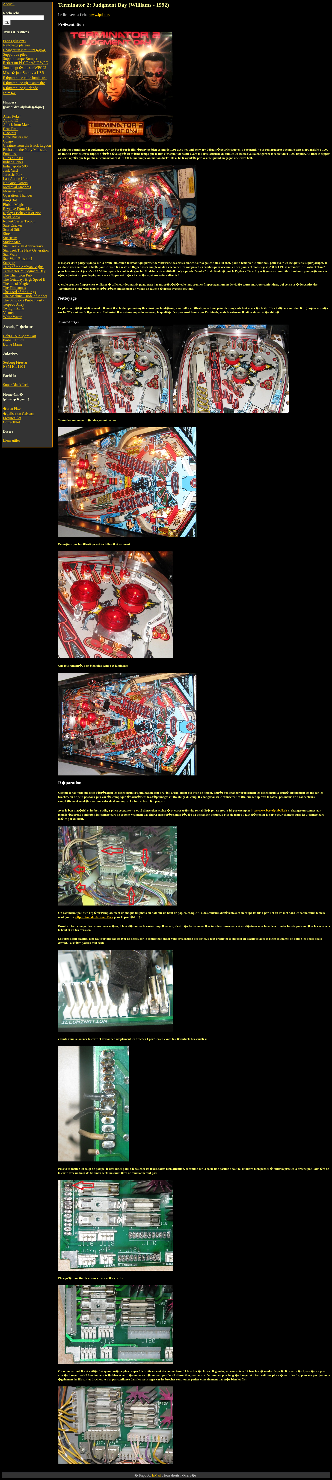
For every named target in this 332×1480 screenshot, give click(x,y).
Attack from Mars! (17, 125)
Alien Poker (12, 116)
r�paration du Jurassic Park (94, 917)
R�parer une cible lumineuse (25, 78)
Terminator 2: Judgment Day (24, 271)
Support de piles (15, 54)
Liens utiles (11, 440)
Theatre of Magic (16, 284)
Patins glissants (14, 41)
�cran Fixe (12, 408)
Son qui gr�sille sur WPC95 (24, 68)
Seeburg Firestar (15, 362)
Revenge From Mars (18, 209)
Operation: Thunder (17, 195)
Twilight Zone (13, 308)
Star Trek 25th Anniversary (23, 246)
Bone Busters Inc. (16, 137)
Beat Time (10, 129)
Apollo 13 (10, 120)
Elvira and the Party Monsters (25, 150)
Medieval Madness (17, 187)
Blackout (9, 133)
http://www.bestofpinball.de (269, 810)
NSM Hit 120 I (14, 366)
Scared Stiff (12, 229)
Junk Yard (10, 170)
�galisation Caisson (18, 414)
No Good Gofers (15, 183)
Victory (8, 313)
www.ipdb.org (99, 15)
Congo (8, 141)
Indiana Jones (13, 162)
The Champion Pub (17, 275)
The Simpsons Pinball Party (23, 300)
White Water (12, 317)
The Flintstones (14, 288)
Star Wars (10, 254)
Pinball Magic (13, 205)
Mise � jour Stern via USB (23, 73)
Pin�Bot (10, 200)
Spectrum (10, 238)
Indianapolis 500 (15, 166)
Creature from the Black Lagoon (27, 145)
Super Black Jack (16, 385)
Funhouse (10, 154)
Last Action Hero (15, 179)
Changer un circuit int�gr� (24, 50)
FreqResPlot (12, 418)
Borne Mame (12, 344)
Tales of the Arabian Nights (23, 267)
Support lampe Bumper (20, 59)
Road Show (11, 217)
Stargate (9, 263)
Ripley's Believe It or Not (22, 213)
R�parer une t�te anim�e (24, 83)
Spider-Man (12, 242)
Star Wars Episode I (17, 259)
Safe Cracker (12, 225)
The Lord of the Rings (19, 292)
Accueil (9, 4)
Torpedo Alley (13, 304)
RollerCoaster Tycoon (19, 221)
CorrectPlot (11, 422)
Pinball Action (13, 340)
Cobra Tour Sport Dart (19, 336)
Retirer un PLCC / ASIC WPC (25, 63)
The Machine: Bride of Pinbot (25, 296)
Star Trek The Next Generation (26, 250)
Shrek (7, 234)
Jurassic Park (12, 174)
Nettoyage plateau (16, 45)
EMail (156, 1475)
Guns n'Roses (13, 158)
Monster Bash (13, 191)
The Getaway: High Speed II (24, 279)
